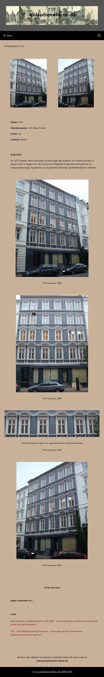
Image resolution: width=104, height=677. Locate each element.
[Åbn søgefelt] (99, 35)
